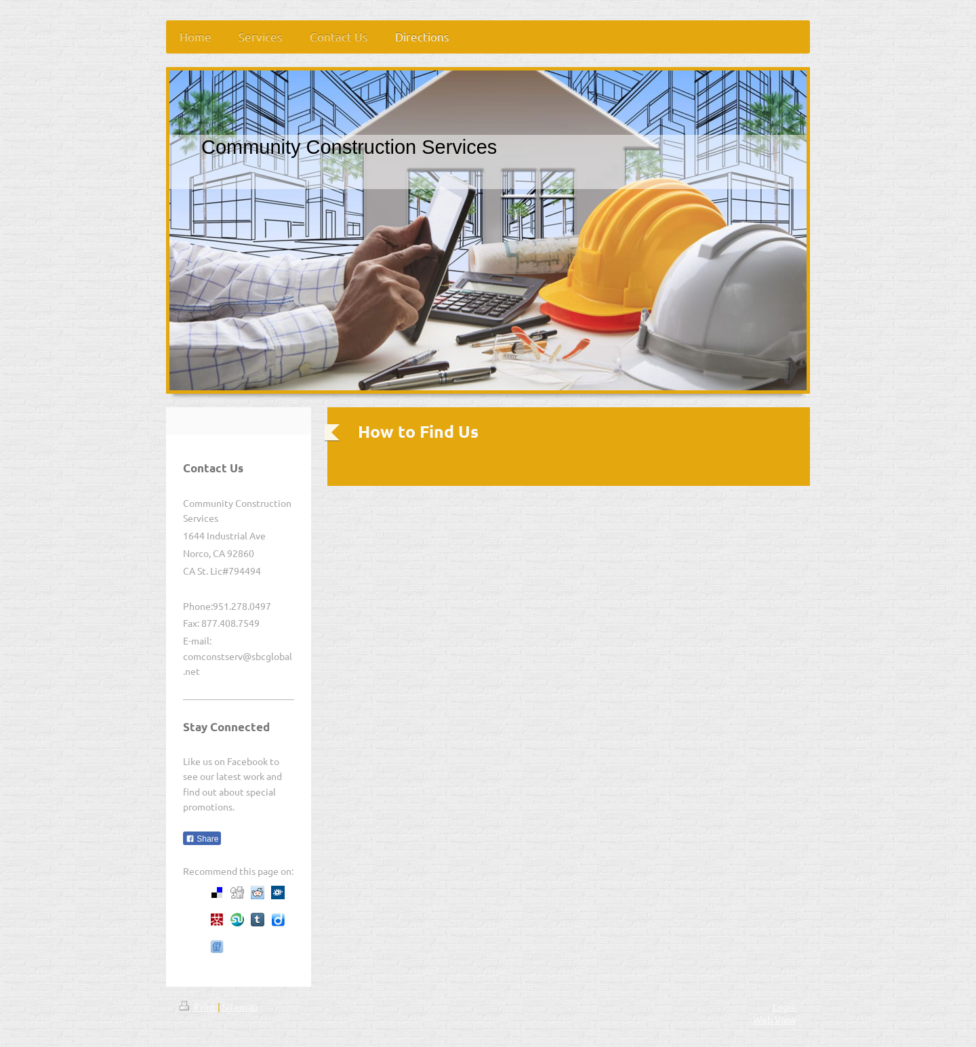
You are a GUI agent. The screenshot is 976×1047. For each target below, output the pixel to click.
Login (784, 1006)
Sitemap (240, 1006)
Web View (774, 1019)
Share (202, 839)
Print (199, 1006)
